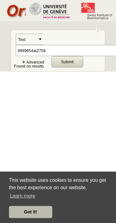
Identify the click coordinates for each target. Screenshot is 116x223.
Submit (67, 61)
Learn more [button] (22, 196)
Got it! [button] (30, 211)
